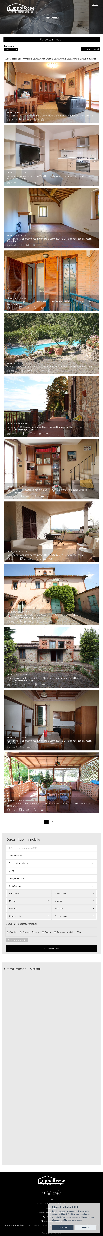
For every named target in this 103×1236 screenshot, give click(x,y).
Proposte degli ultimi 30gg (69, 932)
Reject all (85, 1227)
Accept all (63, 1227)
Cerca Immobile (51, 948)
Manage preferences (73, 1220)
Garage (48, 932)
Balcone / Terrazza (30, 932)
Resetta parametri (17, 940)
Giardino (13, 932)
